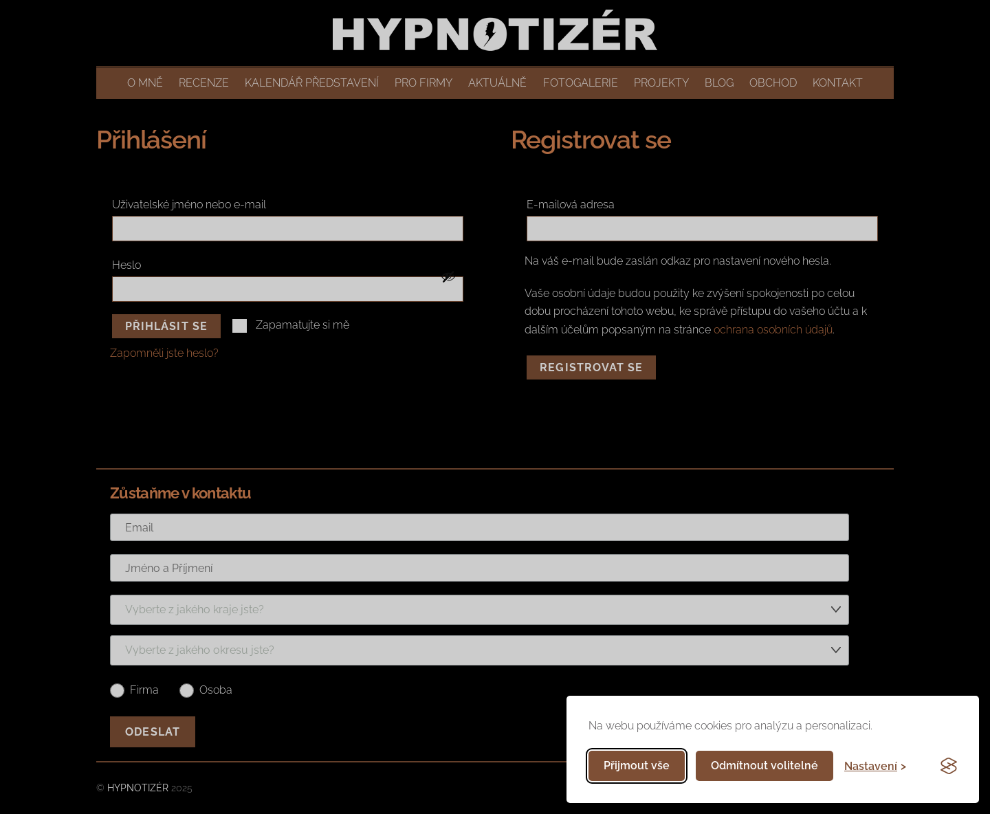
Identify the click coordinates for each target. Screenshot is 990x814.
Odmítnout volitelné (764, 765)
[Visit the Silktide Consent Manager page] (948, 766)
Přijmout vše (637, 765)
